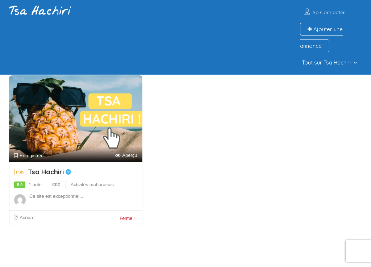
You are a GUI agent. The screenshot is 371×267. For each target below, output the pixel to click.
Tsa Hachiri (49, 171)
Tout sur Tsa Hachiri (326, 62)
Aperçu (126, 155)
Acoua (26, 217)
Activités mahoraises (92, 184)
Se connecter (329, 12)
